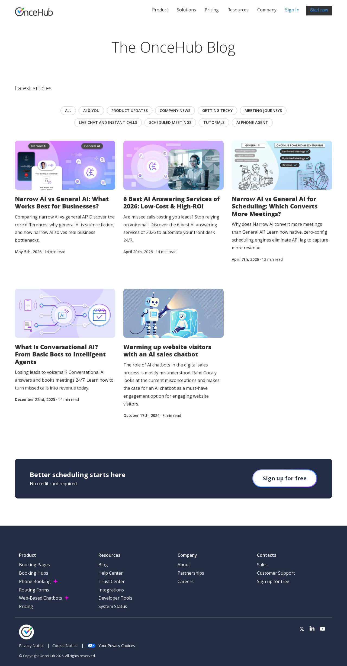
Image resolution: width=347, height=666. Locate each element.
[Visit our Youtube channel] (323, 629)
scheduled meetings (170, 122)
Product (160, 10)
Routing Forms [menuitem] (34, 590)
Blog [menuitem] (103, 565)
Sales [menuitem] (262, 565)
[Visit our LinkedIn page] (312, 629)
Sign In (292, 10)
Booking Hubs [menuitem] (33, 573)
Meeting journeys (263, 110)
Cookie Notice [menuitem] (65, 645)
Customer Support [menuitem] (276, 573)
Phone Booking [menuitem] (35, 581)
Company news (175, 110)
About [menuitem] (184, 565)
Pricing (212, 10)
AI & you (91, 110)
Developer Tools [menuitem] (115, 598)
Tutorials (213, 122)
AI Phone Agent (252, 122)
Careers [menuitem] (186, 581)
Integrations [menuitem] (111, 590)
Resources (238, 10)
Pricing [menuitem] (26, 606)
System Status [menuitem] (112, 606)
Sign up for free (285, 478)
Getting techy (217, 110)
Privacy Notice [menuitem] (31, 645)
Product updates (129, 110)
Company (267, 10)
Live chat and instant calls (108, 122)
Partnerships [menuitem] (191, 573)
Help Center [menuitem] (110, 573)
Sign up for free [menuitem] (273, 581)
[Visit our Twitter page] (302, 629)
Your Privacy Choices (111, 645)
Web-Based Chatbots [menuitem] (40, 598)
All (68, 110)
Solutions (186, 10)
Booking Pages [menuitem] (34, 565)
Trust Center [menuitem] (111, 581)
